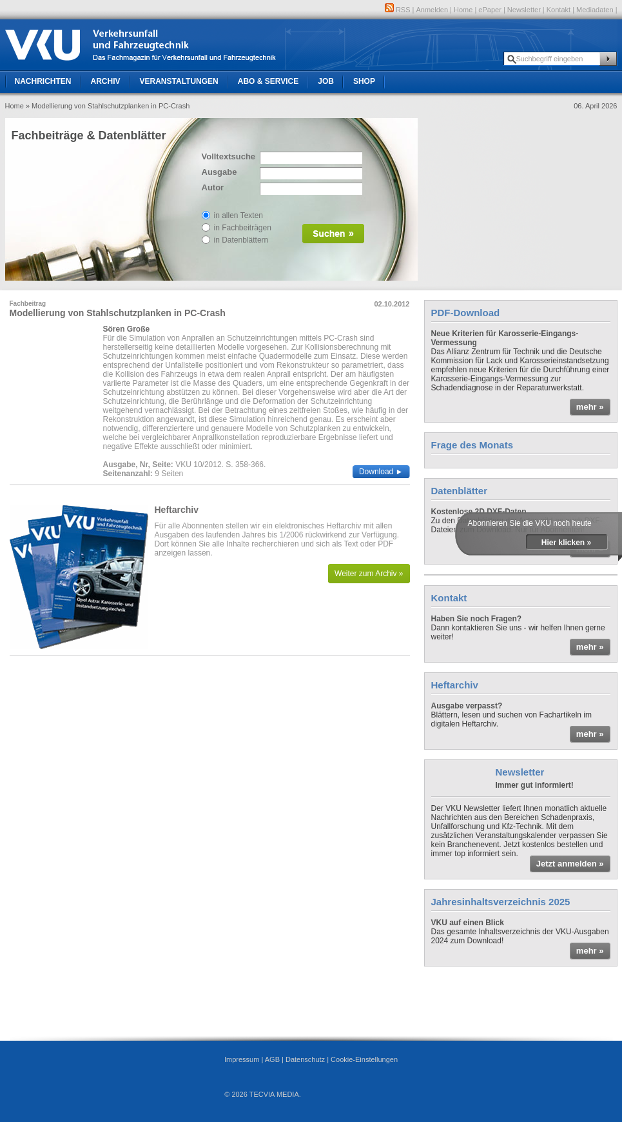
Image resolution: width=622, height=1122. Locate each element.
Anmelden (432, 10)
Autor (213, 187)
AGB (272, 1059)
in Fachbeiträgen (242, 227)
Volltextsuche (227, 156)
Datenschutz (305, 1059)
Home (463, 10)
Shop (364, 81)
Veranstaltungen (179, 81)
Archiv (106, 81)
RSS (398, 10)
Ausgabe (219, 172)
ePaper (489, 10)
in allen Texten (239, 215)
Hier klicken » (566, 542)
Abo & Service (268, 81)
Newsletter (524, 10)
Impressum (241, 1059)
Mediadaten (595, 10)
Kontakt (558, 10)
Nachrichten (43, 81)
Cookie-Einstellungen (364, 1059)
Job (326, 81)
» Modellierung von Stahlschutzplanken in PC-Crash (108, 106)
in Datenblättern (241, 240)
